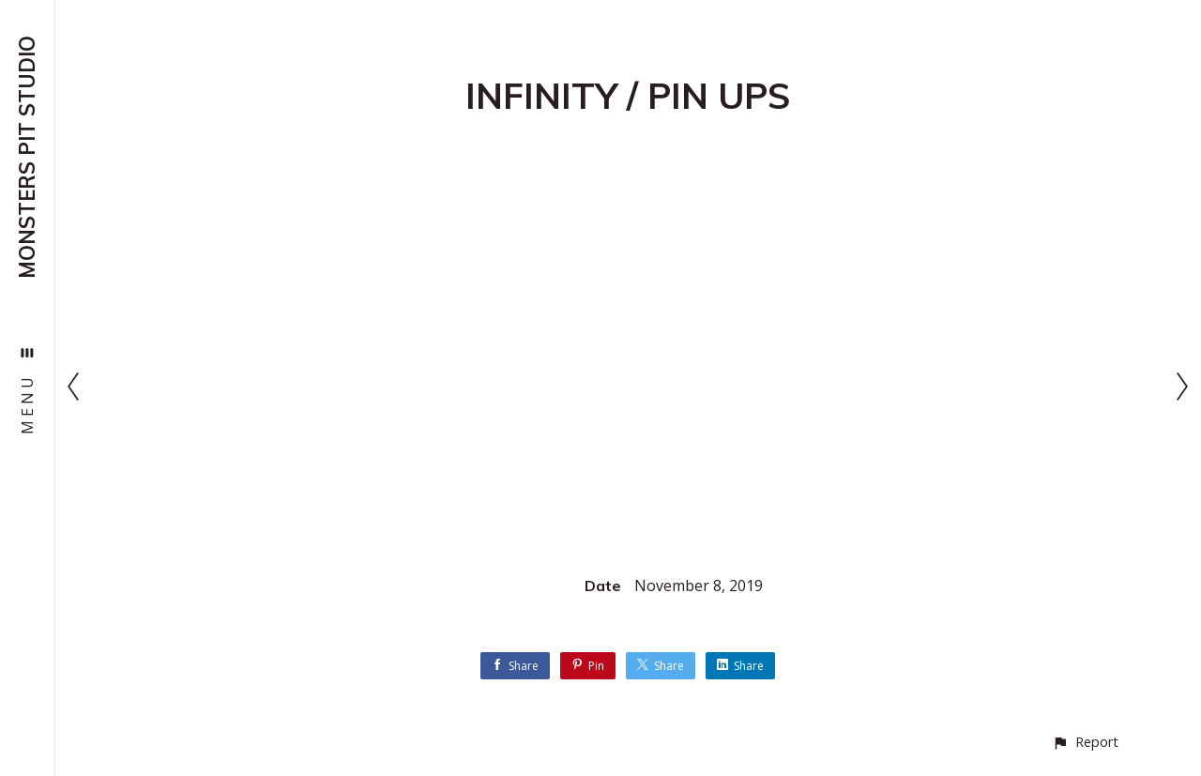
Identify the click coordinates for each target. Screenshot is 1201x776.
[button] (1085, 742)
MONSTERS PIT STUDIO (27, 157)
